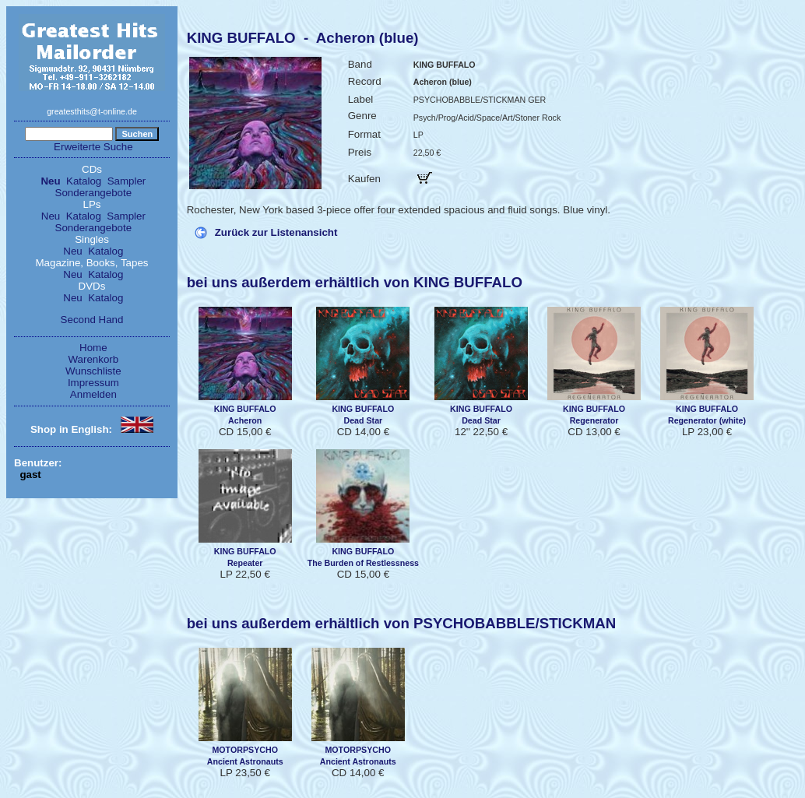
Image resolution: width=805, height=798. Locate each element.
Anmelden (93, 394)
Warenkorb (94, 359)
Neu (50, 181)
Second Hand (92, 319)
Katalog (83, 181)
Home (93, 347)
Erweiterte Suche (93, 147)
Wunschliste (93, 371)
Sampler (126, 181)
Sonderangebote (93, 193)
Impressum (93, 382)
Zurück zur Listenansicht (276, 232)
